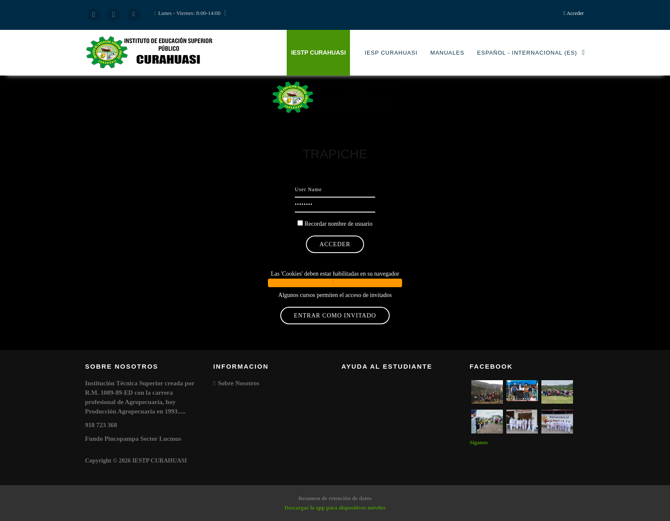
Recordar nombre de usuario (339, 224)
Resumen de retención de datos (335, 498)
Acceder (575, 13)
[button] (335, 283)
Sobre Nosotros (238, 383)
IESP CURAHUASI (390, 52)
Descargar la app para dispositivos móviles (335, 507)
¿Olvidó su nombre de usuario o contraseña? (335, 257)
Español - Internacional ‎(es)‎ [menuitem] (531, 52)
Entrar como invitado (335, 315)
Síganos (479, 442)
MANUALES (447, 52)
